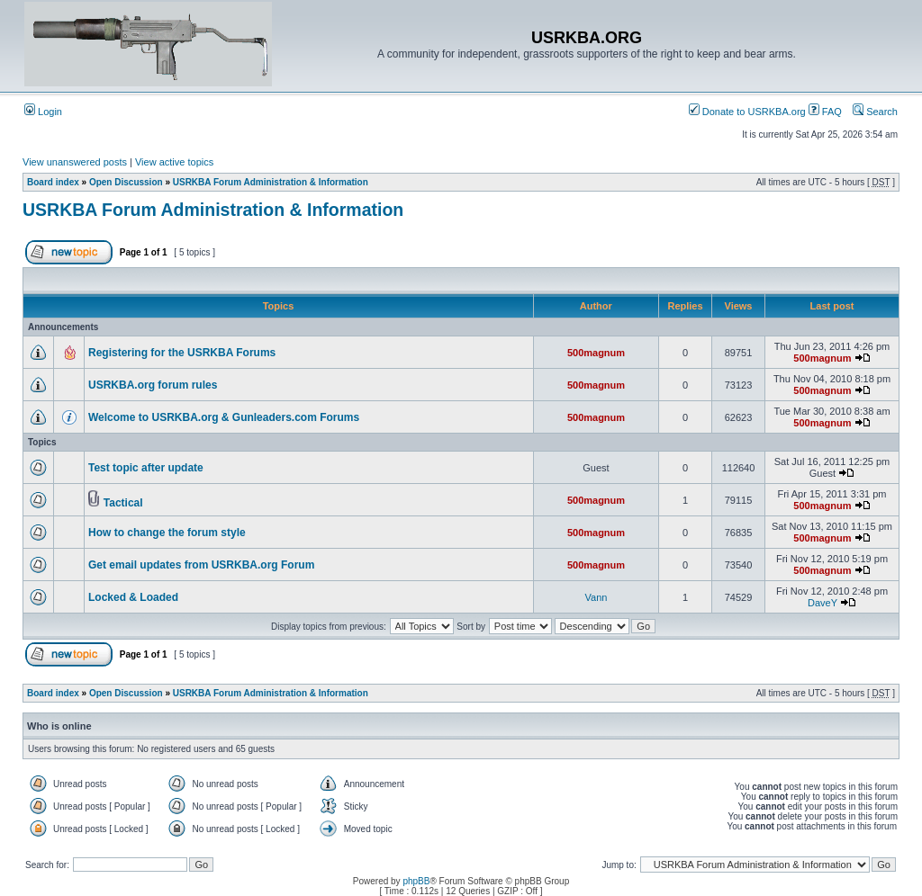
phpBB (415, 881)
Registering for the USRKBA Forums (182, 352)
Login (43, 111)
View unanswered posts (75, 162)
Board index (53, 182)
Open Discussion (126, 182)
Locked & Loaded (133, 597)
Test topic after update (145, 467)
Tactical (123, 503)
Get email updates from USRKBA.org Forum (201, 565)
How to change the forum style (167, 532)
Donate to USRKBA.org (747, 111)
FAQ (825, 111)
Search (875, 111)
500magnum (596, 352)
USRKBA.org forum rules (152, 385)
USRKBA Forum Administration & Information (270, 182)
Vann (596, 597)
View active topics (174, 162)
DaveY (822, 602)
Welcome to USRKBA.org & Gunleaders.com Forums (223, 417)
